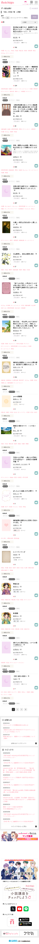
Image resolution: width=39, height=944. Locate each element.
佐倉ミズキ (16, 367)
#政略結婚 (21, 240)
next (25, 709)
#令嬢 (2, 131)
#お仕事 (33, 305)
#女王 (35, 412)
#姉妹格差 (11, 170)
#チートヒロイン (5, 346)
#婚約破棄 (4, 129)
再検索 (34, 17)
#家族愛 (16, 240)
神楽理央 (16, 227)
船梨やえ (16, 586)
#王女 (31, 412)
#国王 (11, 240)
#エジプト (14, 692)
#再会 (24, 506)
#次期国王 (21, 209)
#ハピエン (15, 506)
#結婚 (8, 129)
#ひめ (15, 412)
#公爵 (25, 567)
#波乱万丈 (26, 629)
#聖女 (16, 170)
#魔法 (2, 209)
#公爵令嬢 (15, 380)
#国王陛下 (21, 380)
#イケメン (29, 91)
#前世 (25, 50)
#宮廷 (21, 599)
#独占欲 (21, 50)
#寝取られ (4, 383)
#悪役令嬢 (10, 538)
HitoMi (15, 554)
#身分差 (12, 91)
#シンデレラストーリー (11, 209)
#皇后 (10, 567)
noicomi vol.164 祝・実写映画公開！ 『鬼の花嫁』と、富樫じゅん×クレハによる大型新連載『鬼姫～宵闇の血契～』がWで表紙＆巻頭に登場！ (19, 770)
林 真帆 (16, 116)
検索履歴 (33, 8)
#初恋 (15, 131)
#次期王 (19, 477)
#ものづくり (12, 343)
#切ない (33, 209)
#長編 (11, 570)
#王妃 (6, 270)
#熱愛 (28, 692)
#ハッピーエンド (24, 89)
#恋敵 (32, 692)
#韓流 (2, 599)
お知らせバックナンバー (18, 743)
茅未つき (16, 256)
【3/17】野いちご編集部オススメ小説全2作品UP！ (19, 785)
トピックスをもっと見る (18, 826)
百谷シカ (16, 494)
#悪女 (2, 567)
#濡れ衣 (3, 412)
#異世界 (30, 50)
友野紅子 (16, 157)
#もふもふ (7, 50)
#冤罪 (20, 270)
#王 (2, 692)
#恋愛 (2, 343)
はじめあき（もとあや (20, 464)
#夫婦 (28, 270)
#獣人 (34, 50)
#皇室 (18, 567)
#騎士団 (11, 443)
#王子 (6, 506)
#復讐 (11, 131)
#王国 (15, 477)
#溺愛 (2, 50)
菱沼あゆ (16, 330)
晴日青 (15, 37)
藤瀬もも (16, 399)
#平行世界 (25, 477)
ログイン (31, 4)
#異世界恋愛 (4, 89)
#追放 (16, 50)
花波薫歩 (16, 292)
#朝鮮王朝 (7, 599)
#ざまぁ (3, 53)
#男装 (20, 129)
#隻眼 (27, 443)
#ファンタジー (10, 53)
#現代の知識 (19, 343)
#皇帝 (14, 567)
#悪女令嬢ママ (5, 570)
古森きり (16, 525)
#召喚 (6, 343)
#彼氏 (7, 412)
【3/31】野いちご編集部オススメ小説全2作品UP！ (19, 763)
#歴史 (19, 692)
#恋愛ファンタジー (14, 89)
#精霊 (6, 172)
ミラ (14, 76)
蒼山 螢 (16, 430)
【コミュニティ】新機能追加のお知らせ (15, 725)
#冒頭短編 (16, 538)
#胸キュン (17, 91)
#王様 (27, 412)
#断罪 (10, 270)
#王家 (10, 694)
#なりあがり (8, 206)
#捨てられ (4, 308)
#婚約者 (3, 380)
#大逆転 (8, 305)
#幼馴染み (9, 380)
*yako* (15, 679)
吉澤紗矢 (16, 649)
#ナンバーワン (22, 412)
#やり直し (4, 538)
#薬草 (15, 443)
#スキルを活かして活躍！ (25, 346)
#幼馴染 (23, 91)
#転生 (12, 50)
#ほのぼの (17, 308)
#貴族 (19, 443)
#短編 (11, 477)
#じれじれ (27, 209)
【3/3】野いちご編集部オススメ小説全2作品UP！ (18, 821)
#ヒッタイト (4, 694)
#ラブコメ (26, 343)
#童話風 (13, 599)
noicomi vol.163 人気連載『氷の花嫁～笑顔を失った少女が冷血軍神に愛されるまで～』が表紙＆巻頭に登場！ (19, 799)
